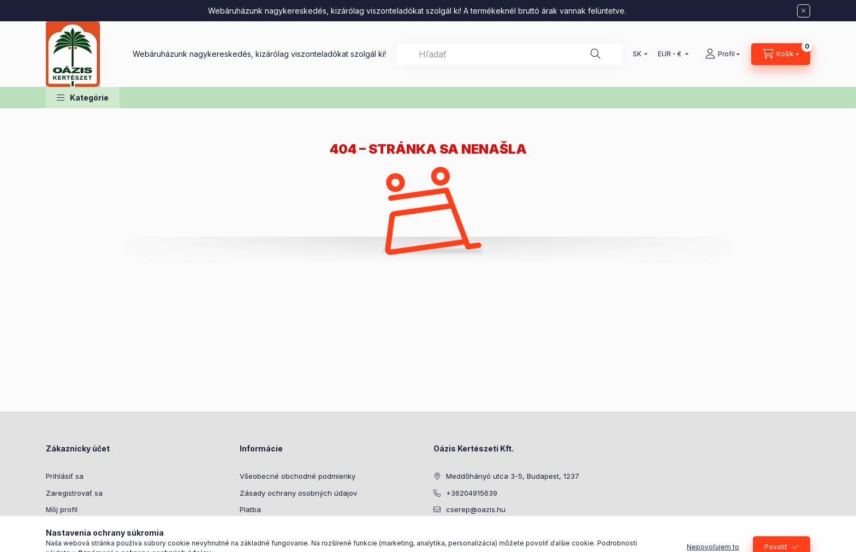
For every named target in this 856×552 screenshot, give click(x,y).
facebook (437, 537)
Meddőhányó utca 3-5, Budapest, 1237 (512, 476)
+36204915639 (471, 493)
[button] (83, 97)
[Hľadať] (595, 54)
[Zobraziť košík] (780, 54)
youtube (458, 537)
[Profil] (722, 54)
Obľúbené (63, 542)
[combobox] (509, 54)
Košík (54, 526)
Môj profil (62, 509)
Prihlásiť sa (65, 476)
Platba (250, 509)
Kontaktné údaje (267, 542)
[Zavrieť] (803, 10)
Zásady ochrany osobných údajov (298, 493)
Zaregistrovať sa (74, 493)
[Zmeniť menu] (670, 54)
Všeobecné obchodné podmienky (297, 476)
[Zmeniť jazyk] (637, 54)
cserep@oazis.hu (476, 509)
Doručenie (257, 526)
